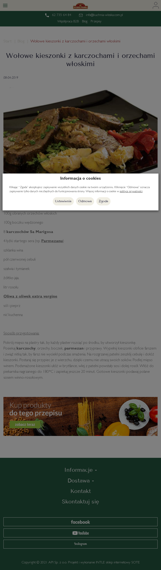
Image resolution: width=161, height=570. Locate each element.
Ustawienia (63, 201)
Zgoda (103, 201)
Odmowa (85, 201)
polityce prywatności (131, 191)
